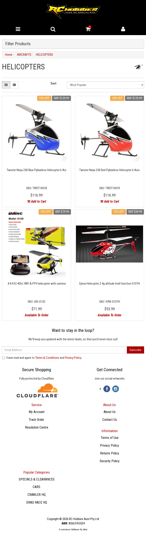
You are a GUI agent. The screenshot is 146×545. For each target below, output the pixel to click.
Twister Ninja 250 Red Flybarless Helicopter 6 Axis (109, 170)
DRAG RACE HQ (36, 502)
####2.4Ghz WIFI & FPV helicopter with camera (37, 283)
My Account (36, 412)
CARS (36, 487)
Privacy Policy (73, 358)
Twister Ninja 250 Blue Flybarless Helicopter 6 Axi (36, 170)
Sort (53, 83)
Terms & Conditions (47, 358)
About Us (110, 412)
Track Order (36, 420)
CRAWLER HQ (36, 495)
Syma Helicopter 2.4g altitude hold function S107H (109, 283)
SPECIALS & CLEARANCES (37, 479)
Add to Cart (36, 201)
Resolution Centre (36, 427)
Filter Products (18, 43)
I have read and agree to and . (42, 358)
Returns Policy (109, 453)
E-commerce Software (69, 529)
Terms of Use (110, 438)
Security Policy (110, 461)
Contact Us (109, 420)
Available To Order (36, 315)
